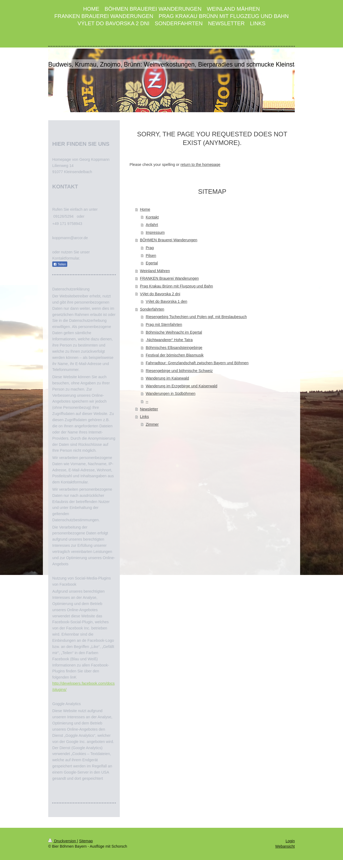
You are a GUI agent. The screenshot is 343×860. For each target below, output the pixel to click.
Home (145, 209)
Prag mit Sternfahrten (164, 324)
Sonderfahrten (152, 309)
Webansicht (285, 846)
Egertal (152, 263)
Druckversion (62, 841)
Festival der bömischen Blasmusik (175, 355)
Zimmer (152, 424)
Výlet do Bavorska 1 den (166, 301)
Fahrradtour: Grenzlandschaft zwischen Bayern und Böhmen (197, 363)
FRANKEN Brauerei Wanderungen (169, 278)
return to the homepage (201, 164)
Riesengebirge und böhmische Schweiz (179, 371)
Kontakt (152, 217)
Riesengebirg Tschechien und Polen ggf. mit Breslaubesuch (196, 317)
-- (147, 401)
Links (144, 416)
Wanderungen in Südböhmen (170, 393)
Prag (150, 248)
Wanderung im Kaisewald (167, 378)
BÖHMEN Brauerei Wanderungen (168, 240)
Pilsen (151, 255)
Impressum (155, 232)
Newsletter (149, 409)
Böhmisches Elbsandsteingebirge (174, 347)
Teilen (59, 264)
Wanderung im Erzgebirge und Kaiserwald (181, 386)
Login (290, 841)
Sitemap (86, 841)
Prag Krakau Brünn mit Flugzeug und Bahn (176, 286)
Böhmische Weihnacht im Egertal (174, 332)
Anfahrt (152, 225)
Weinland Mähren (155, 271)
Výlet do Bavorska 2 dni (160, 294)
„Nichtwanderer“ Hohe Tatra (169, 340)
